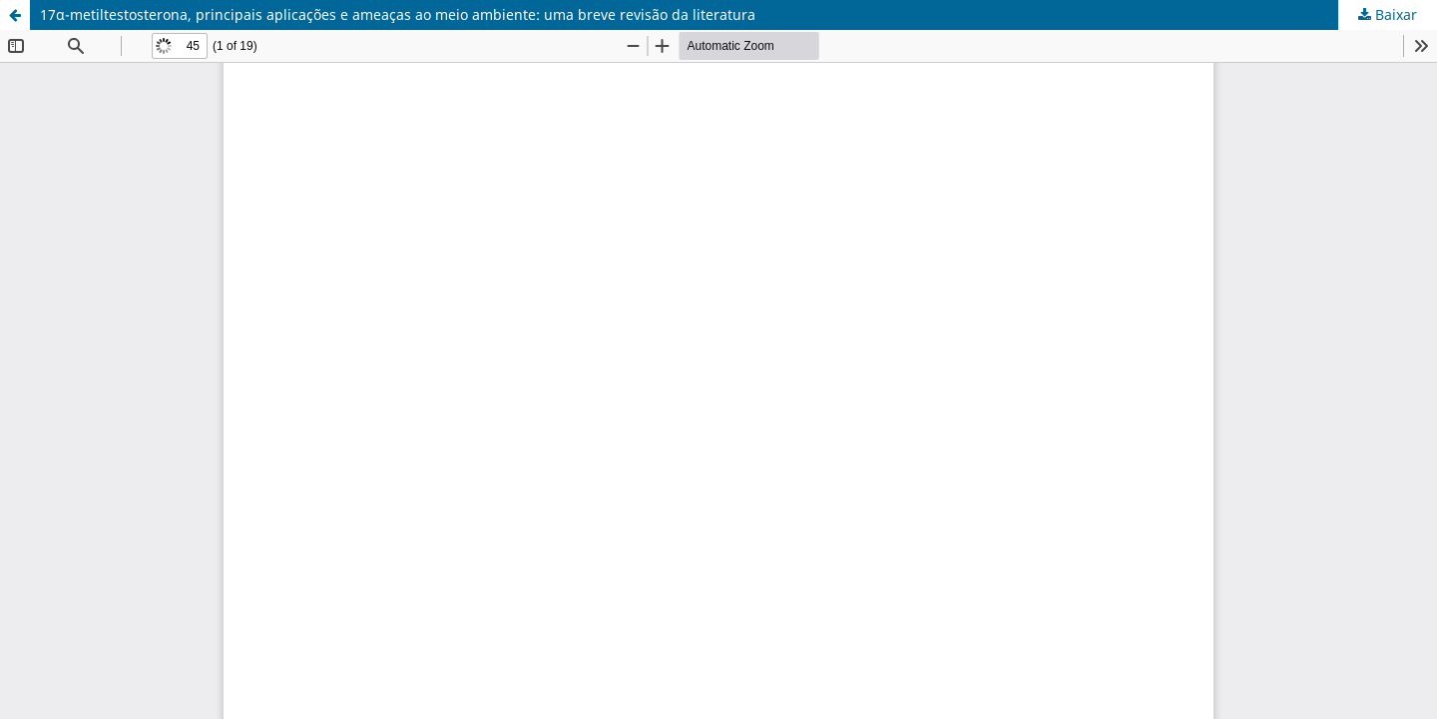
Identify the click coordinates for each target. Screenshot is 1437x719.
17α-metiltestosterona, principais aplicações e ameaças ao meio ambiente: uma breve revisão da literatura (397, 14)
